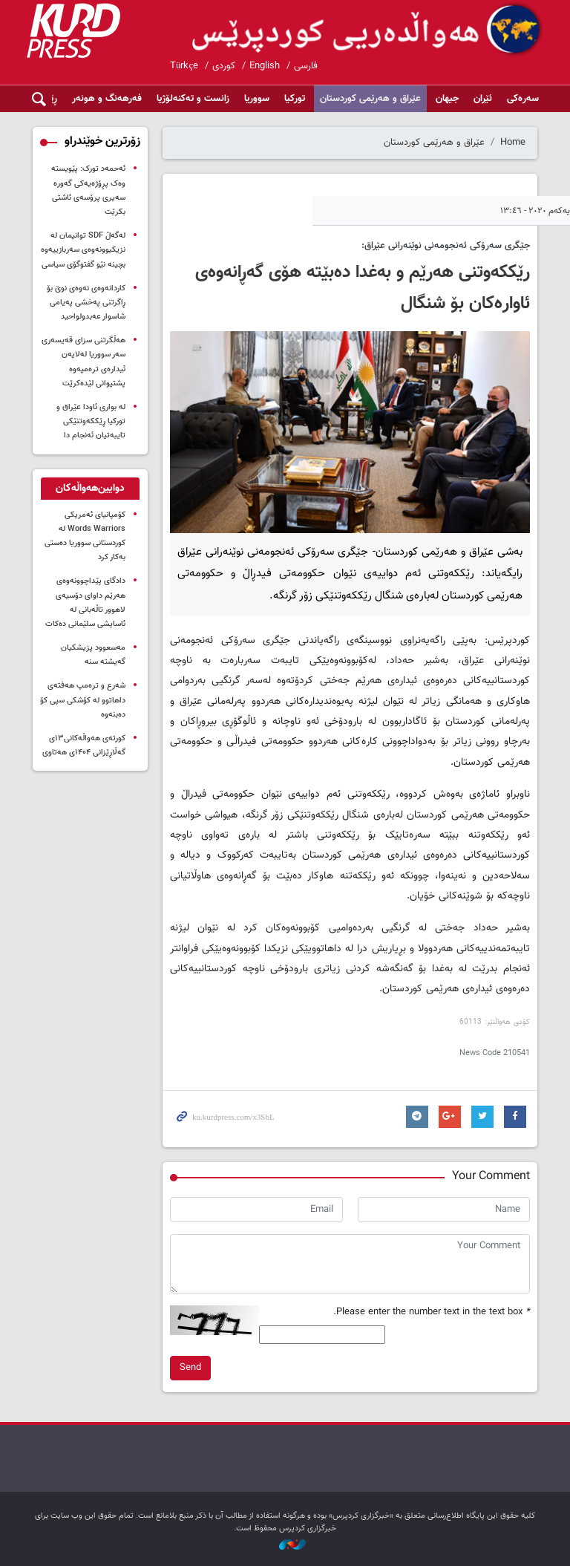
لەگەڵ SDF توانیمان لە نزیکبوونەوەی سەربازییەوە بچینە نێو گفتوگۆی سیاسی (83, 249)
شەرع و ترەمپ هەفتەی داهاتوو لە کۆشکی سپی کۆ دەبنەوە (82, 699)
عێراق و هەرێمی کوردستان (370, 98)
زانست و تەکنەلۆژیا (193, 98)
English (264, 66)
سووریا (256, 98)
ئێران (483, 98)
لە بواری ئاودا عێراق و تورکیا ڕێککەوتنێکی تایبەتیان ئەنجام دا (90, 421)
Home (512, 142)
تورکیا (294, 98)
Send (190, 1367)
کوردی (223, 66)
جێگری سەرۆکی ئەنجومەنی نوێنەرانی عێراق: (445, 245)
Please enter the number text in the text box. (431, 1312)
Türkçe (184, 66)
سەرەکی (523, 98)
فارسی (306, 66)
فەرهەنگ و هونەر (107, 98)
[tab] (90, 488)
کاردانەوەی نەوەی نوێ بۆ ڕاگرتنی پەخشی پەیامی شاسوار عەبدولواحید (86, 302)
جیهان (447, 98)
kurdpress (368, 29)
